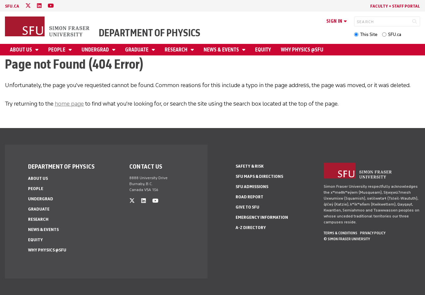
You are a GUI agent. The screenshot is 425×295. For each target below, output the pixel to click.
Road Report (249, 197)
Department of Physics (149, 33)
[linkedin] (39, 6)
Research (176, 50)
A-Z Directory (251, 227)
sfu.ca (12, 6)
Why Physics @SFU (302, 50)
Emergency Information (262, 217)
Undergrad (96, 50)
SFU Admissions (252, 186)
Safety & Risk (250, 166)
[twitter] (28, 6)
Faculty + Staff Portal (395, 6)
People (57, 50)
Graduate (137, 50)
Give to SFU (247, 207)
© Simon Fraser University (347, 239)
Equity (263, 50)
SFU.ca (394, 34)
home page (69, 103)
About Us (21, 50)
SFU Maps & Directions (259, 176)
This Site (368, 34)
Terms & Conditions (340, 233)
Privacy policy (372, 233)
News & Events (222, 50)
